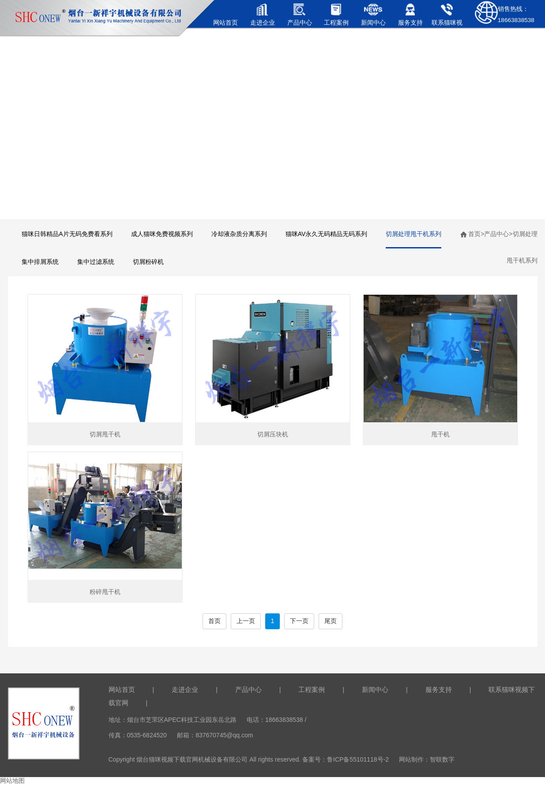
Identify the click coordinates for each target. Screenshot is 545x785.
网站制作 (411, 759)
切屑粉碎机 (148, 261)
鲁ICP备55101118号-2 (358, 759)
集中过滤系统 (95, 261)
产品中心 (496, 233)
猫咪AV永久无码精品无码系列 (327, 233)
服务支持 (438, 689)
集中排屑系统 (40, 261)
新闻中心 (375, 689)
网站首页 (122, 689)
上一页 (246, 620)
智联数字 (442, 759)
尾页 (330, 620)
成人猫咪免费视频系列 (162, 233)
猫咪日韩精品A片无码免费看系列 (67, 233)
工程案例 (311, 689)
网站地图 (12, 780)
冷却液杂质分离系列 (239, 233)
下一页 (299, 620)
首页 (474, 233)
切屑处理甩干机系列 (413, 233)
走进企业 (185, 689)
